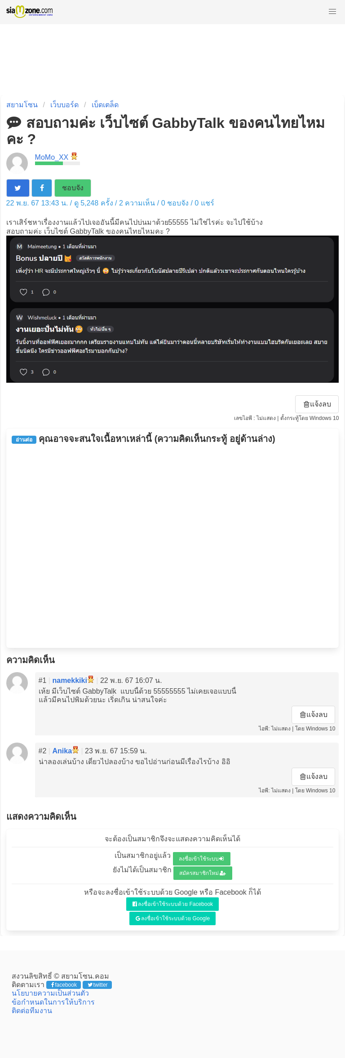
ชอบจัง (73, 188)
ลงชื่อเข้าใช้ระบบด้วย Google (173, 918)
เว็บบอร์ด (64, 105)
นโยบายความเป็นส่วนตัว (50, 993)
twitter (98, 985)
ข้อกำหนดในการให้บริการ (53, 1002)
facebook (64, 985)
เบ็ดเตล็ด (105, 105)
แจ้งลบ (318, 404)
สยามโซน (22, 105)
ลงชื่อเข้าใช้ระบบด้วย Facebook (173, 904)
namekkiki (69, 680)
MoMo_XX (52, 157)
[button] (332, 11)
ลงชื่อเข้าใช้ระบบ (201, 859)
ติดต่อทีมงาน (32, 1010)
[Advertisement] (173, 546)
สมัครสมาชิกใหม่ (202, 873)
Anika (62, 751)
